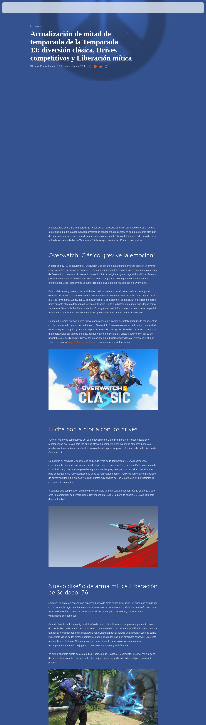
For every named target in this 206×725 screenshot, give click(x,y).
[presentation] (11, 7)
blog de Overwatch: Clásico (82, 199)
